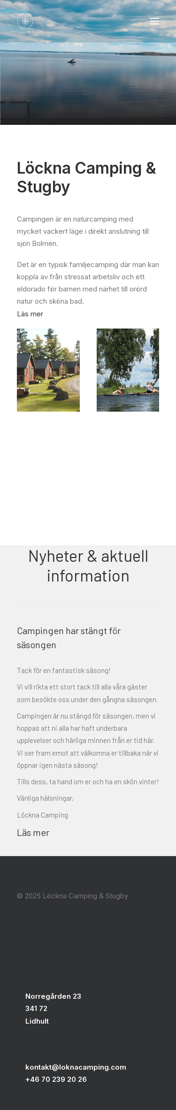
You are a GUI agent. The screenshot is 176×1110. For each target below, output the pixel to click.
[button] (154, 21)
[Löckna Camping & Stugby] (25, 21)
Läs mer (30, 313)
